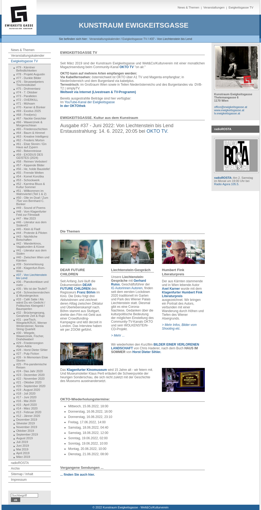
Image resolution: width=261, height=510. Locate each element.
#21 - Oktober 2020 (29, 382)
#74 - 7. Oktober (27, 92)
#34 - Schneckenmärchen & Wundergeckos (33, 294)
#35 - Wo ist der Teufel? (31, 288)
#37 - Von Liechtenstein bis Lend (31, 276)
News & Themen (188, 7)
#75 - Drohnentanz (28, 88)
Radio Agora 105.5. (226, 184)
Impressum (19, 480)
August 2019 (24, 438)
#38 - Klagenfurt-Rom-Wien (30, 269)
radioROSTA (20, 463)
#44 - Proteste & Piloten (31, 232)
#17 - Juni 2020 (26, 397)
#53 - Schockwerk (27, 180)
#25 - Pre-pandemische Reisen (31, 366)
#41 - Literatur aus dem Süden (31, 252)
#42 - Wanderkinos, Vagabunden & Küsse (30, 245)
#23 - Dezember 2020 (30, 374)
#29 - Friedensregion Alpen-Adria (29, 344)
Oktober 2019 (25, 430)
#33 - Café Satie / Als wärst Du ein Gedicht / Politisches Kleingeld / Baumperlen (30, 304)
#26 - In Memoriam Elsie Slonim (32, 359)
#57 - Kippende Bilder (30, 165)
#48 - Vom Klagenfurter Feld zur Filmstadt (31, 213)
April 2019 (23, 453)
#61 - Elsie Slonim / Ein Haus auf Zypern (31, 145)
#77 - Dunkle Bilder (28, 78)
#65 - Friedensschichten (31, 129)
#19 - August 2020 (28, 389)
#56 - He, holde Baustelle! (33, 169)
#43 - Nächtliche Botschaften (27, 238)
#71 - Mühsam (25, 103)
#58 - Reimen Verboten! (31, 161)
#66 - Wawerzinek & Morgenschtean (29, 124)
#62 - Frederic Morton (30, 140)
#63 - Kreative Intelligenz (32, 136)
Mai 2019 (22, 449)
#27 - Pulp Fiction (27, 353)
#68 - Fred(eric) (26, 114)
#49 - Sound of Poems (30, 207)
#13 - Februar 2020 (28, 412)
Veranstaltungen (214, 7)
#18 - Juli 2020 (25, 393)
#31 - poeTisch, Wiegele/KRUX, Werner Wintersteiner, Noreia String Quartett (31, 324)
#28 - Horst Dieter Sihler (32, 349)
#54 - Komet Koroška (30, 176)
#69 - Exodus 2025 (28, 111)
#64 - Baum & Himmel (30, 132)
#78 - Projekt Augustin (30, 74)
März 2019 (23, 456)
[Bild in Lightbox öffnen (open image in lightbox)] (81, 252)
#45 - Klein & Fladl (28, 229)
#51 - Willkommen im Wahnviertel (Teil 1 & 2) (31, 192)
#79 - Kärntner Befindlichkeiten (26, 69)
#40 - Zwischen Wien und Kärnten (32, 259)
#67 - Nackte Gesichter (31, 118)
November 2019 (26, 427)
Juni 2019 (22, 445)
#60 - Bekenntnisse (28, 150)
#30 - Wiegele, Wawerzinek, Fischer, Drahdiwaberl (30, 336)
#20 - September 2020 (30, 386)
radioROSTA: (223, 177)
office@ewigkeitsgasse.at (230, 107)
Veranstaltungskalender (104, 38)
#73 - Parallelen (26, 96)
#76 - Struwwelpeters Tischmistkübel (30, 83)
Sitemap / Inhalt (22, 474)
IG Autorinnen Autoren (126, 288)
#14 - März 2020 (27, 408)
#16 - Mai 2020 (26, 401)
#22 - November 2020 (30, 378)
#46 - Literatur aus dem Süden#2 (31, 224)
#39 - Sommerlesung (29, 264)
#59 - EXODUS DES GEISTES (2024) (29, 156)
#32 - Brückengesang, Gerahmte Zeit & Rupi (30, 314)
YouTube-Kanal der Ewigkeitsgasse (89, 102)
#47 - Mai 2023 (26, 218)
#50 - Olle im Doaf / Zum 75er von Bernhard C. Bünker (32, 201)
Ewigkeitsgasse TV (241, 7)
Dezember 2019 (26, 419)
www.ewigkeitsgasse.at (229, 110)
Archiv (15, 468)
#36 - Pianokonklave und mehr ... (32, 283)
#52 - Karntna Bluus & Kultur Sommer (30, 185)
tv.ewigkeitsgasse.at (227, 113)
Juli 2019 (22, 441)
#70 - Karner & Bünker (30, 107)
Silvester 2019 (25, 423)
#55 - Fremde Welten (30, 172)
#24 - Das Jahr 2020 (29, 371)
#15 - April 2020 (26, 404)
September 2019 (27, 434)
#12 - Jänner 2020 (28, 415)
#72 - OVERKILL (27, 99)
